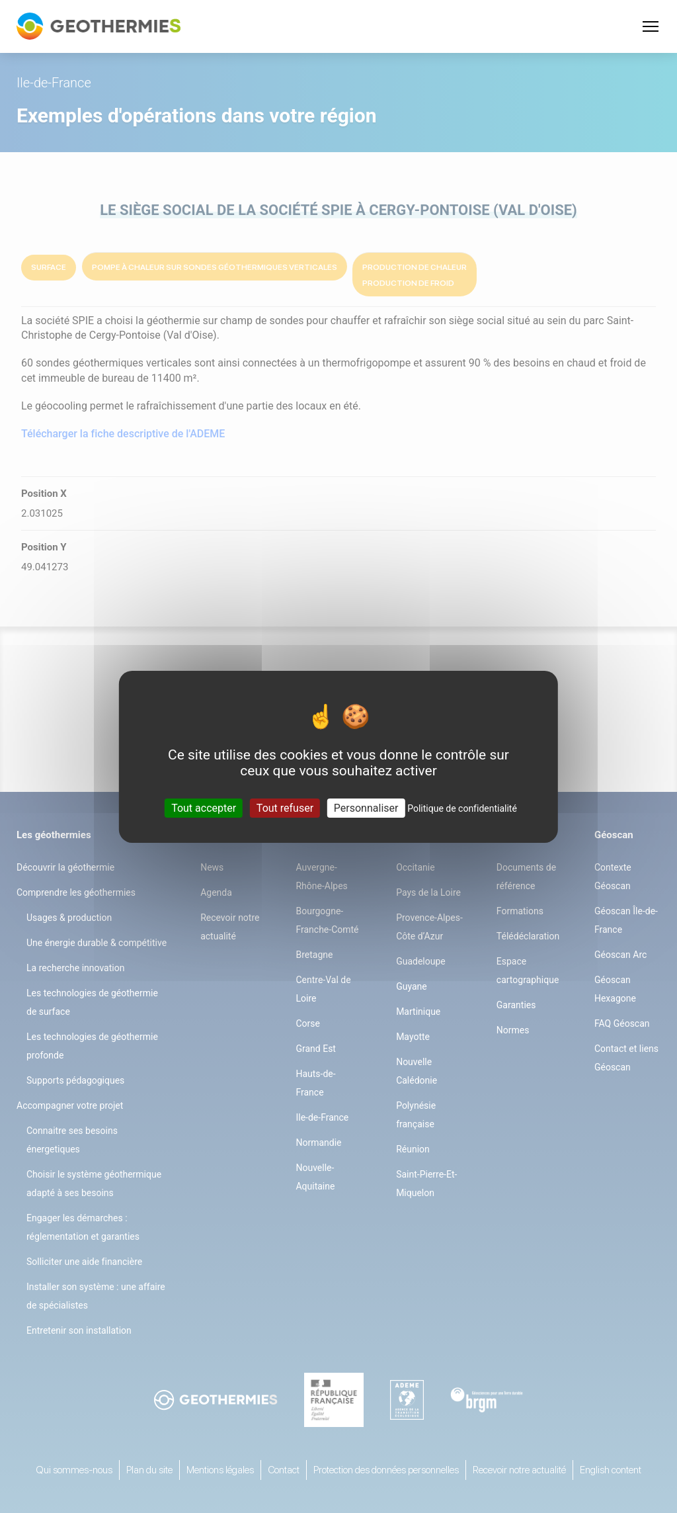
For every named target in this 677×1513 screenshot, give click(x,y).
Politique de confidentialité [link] (462, 807)
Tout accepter (203, 807)
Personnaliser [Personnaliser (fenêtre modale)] (366, 807)
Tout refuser (285, 807)
